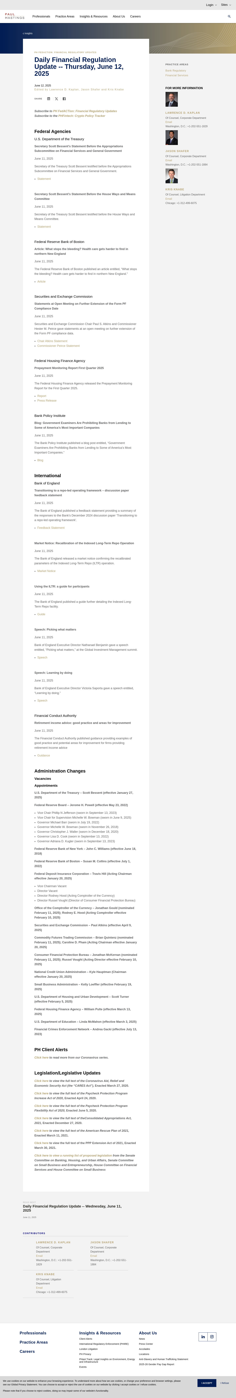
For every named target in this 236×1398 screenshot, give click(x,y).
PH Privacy (85, 1354)
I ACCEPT (207, 1383)
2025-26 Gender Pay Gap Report (156, 1364)
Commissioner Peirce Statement (58, 345)
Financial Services (177, 75)
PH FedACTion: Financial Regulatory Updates (65, 52)
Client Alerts (85, 1339)
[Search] (228, 16)
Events (83, 1367)
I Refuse (224, 1383)
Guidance (43, 755)
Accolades (144, 1349)
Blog (40, 460)
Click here (41, 1143)
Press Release (47, 400)
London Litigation (88, 1349)
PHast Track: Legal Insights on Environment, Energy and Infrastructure (107, 1360)
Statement (44, 178)
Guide (41, 614)
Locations (144, 1354)
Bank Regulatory (176, 70)
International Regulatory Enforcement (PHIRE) (104, 1344)
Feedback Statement (51, 527)
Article (41, 281)
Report (41, 396)
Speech (42, 657)
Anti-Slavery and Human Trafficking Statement (163, 1359)
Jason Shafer (90, 89)
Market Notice (46, 571)
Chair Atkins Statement (52, 341)
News (142, 1339)
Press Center (146, 1344)
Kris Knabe (116, 89)
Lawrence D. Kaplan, (64, 89)
